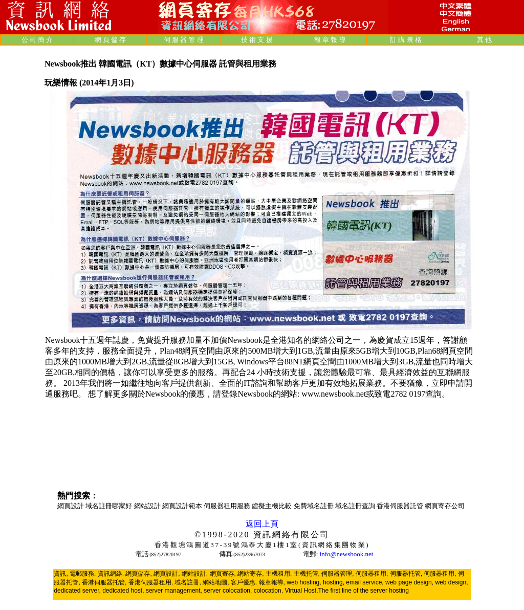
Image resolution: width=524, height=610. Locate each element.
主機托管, (307, 573)
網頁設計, (167, 573)
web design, (451, 582)
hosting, (333, 582)
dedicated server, (77, 590)
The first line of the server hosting (363, 590)
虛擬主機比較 (272, 506)
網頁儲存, (138, 573)
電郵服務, (83, 573)
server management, (175, 590)
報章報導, (272, 582)
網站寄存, (250, 573)
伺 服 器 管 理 (184, 39)
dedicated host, (123, 590)
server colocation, (228, 590)
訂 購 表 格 (406, 39)
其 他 (484, 39)
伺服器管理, (337, 573)
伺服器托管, (406, 573)
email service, (364, 582)
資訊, (61, 573)
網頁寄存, (223, 573)
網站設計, (195, 573)
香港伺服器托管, (104, 582)
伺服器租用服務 (228, 506)
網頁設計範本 (183, 506)
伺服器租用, (372, 573)
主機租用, (279, 573)
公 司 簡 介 (37, 39)
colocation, (268, 590)
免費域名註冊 (314, 506)
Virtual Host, (301, 590)
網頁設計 (71, 506)
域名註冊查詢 (356, 506)
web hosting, (304, 582)
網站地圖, (216, 582)
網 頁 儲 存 (110, 39)
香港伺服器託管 (401, 506)
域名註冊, (187, 582)
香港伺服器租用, (150, 582)
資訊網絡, (111, 573)
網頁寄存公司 (445, 506)
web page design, (409, 582)
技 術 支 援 (257, 39)
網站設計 (148, 506)
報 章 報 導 (330, 39)
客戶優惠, (244, 582)
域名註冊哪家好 (109, 506)
